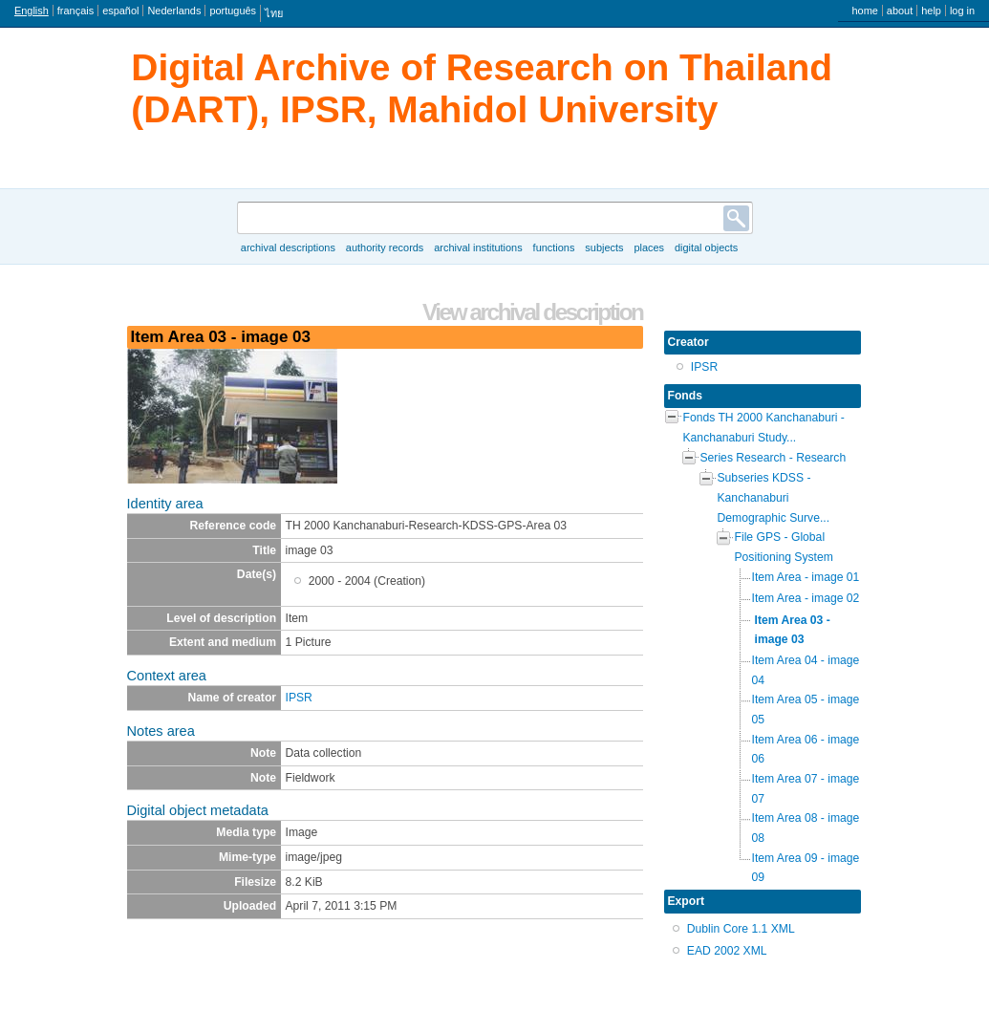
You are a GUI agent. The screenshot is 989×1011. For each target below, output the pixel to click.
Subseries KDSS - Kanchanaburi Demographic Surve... (774, 497)
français (75, 10)
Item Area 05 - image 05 (806, 709)
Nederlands (174, 10)
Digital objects (706, 247)
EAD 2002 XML (727, 950)
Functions (554, 247)
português (232, 10)
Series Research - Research (773, 457)
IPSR (299, 697)
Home (864, 10)
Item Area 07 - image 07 (806, 789)
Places (649, 247)
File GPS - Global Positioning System (784, 547)
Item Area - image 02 (806, 598)
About (900, 10)
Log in (962, 10)
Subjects (604, 247)
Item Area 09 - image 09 (806, 868)
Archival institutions (478, 247)
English (31, 10)
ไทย (274, 13)
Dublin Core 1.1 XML (741, 929)
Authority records (384, 247)
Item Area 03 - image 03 (792, 630)
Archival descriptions (288, 247)
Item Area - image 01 (806, 577)
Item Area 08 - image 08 (806, 828)
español (120, 10)
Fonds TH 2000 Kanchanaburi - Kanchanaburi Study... (764, 427)
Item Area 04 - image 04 (806, 670)
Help (931, 10)
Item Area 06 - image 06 (806, 749)
